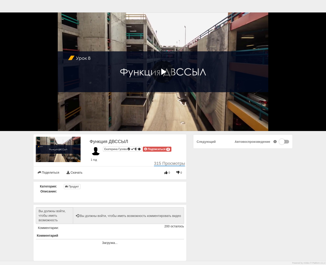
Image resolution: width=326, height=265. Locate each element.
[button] (157, 149)
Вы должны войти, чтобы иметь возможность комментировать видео (54, 215)
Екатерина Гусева (122, 149)
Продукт (72, 186)
